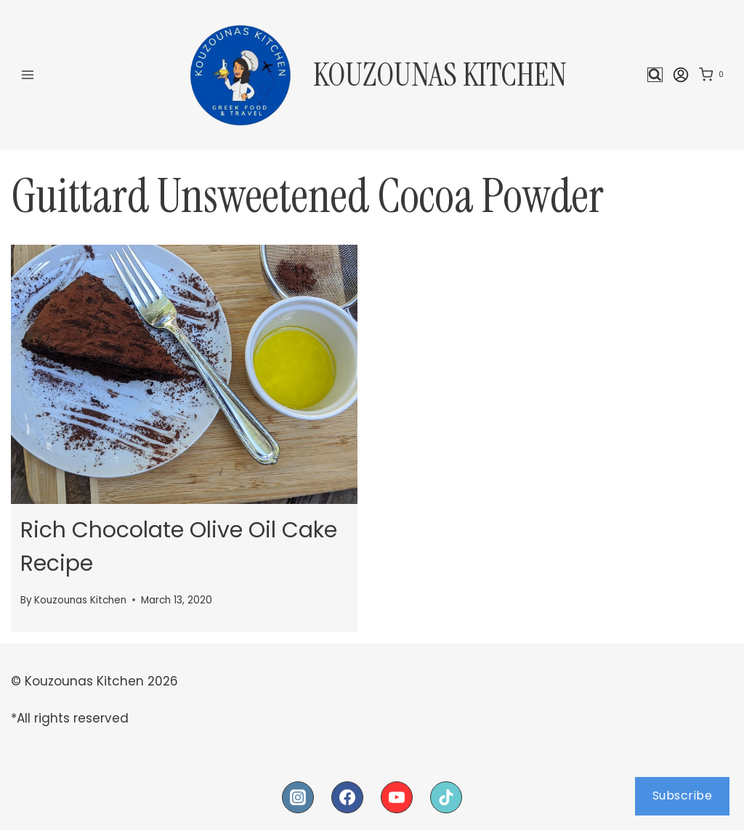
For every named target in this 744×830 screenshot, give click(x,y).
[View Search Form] (655, 75)
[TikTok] (446, 796)
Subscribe (682, 795)
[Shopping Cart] (714, 75)
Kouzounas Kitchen (80, 599)
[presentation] (184, 375)
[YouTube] (397, 796)
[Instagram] (298, 796)
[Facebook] (347, 796)
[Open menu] (28, 74)
